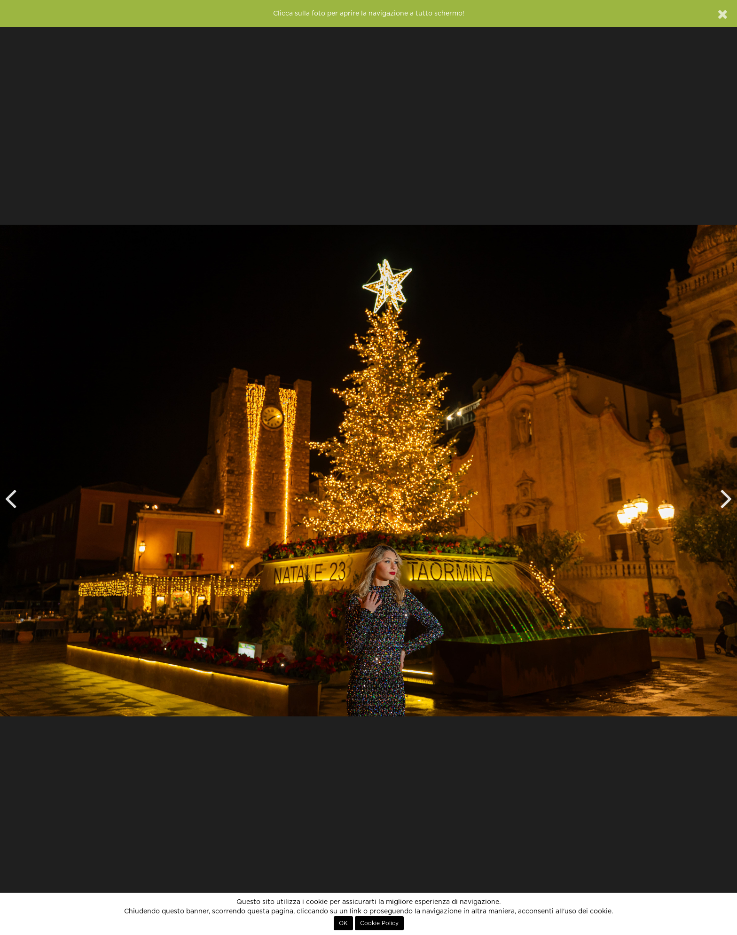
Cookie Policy (379, 923)
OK (343, 923)
